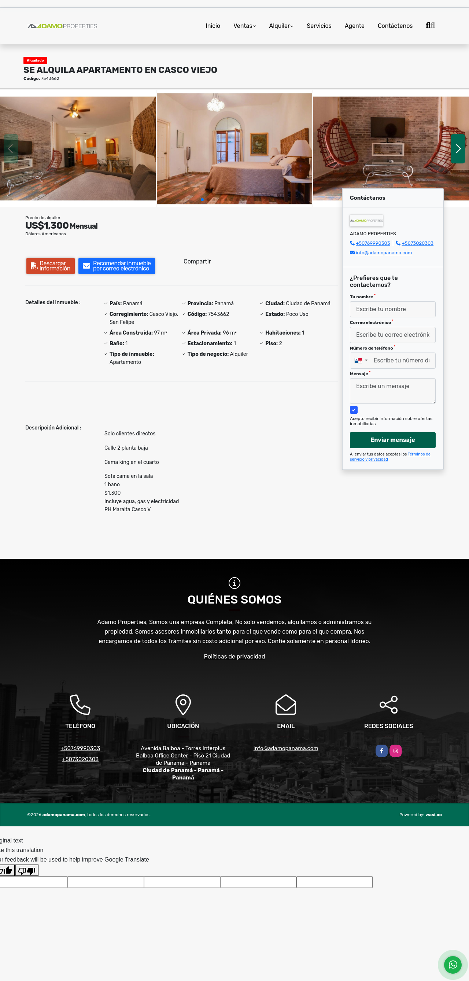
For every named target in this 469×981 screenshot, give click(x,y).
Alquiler (279, 25)
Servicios (319, 25)
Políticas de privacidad (234, 656)
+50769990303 (373, 243)
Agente (355, 25)
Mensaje (360, 373)
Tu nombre (363, 296)
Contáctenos (395, 25)
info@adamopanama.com (384, 252)
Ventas (242, 25)
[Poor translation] (26, 870)
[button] (202, 199)
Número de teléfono (372, 348)
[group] (78, 148)
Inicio (213, 25)
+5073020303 (418, 243)
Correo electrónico (372, 322)
